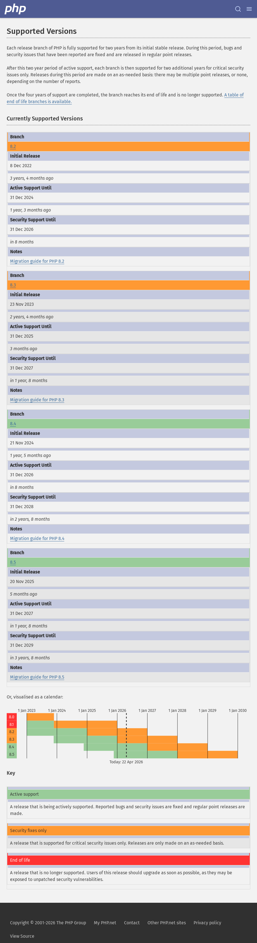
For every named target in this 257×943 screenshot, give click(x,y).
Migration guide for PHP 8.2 (37, 261)
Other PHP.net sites (166, 922)
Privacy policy (207, 922)
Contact (132, 922)
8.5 (13, 562)
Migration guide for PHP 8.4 (37, 538)
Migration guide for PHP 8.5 (37, 677)
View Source (22, 936)
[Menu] (249, 9)
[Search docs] (238, 9)
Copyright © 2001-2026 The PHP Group (48, 922)
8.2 (13, 146)
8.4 (13, 423)
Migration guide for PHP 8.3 (37, 399)
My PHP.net (105, 922)
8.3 (13, 285)
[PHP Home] (15, 9)
